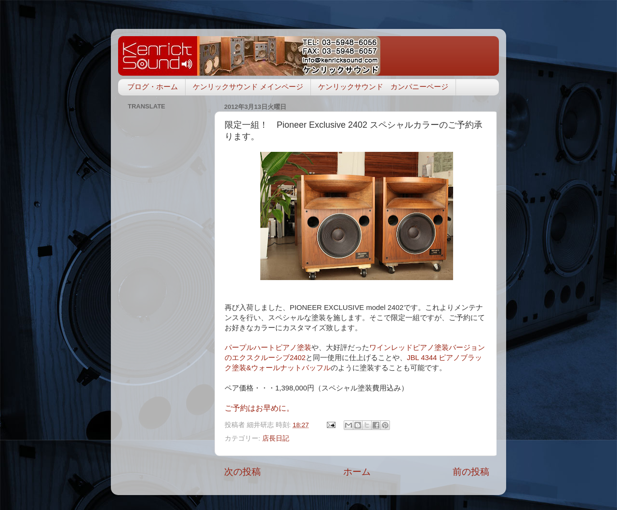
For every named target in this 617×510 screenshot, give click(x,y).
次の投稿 (242, 472)
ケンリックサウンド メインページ (248, 86)
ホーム (357, 472)
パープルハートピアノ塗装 (268, 347)
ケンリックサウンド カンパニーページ (383, 86)
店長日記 (275, 438)
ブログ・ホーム (152, 86)
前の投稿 (471, 472)
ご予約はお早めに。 (259, 408)
